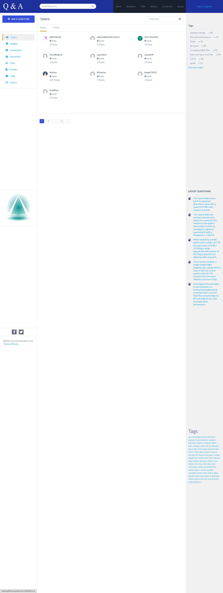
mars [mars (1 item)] (201, 464)
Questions (131, 6)
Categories (13, 50)
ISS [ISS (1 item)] (201, 461)
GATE (193, 58)
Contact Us (167, 6)
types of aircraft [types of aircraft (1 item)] (201, 479)
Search (11, 82)
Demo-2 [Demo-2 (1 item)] (191, 452)
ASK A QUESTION (18, 19)
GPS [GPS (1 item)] (196, 455)
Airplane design (198, 32)
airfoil (193, 63)
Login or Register (204, 6)
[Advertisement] (18, 139)
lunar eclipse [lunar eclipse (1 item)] (207, 461)
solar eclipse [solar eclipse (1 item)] (208, 473)
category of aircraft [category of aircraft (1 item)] (200, 446)
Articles (153, 6)
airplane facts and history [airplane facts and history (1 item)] (205, 437)
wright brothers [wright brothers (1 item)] (194, 482)
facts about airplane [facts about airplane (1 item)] (203, 452)
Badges (12, 43)
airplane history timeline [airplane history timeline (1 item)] (198, 440)
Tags (11, 76)
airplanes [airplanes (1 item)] (200, 443)
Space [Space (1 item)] (216, 473)
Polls (143, 6)
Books (180, 6)
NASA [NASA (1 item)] (200, 467)
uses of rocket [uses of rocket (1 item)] (213, 479)
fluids (193, 41)
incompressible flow (200, 50)
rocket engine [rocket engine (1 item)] (194, 470)
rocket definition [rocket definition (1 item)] (209, 467)
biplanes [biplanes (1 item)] (208, 443)
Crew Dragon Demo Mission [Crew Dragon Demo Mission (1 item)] (208, 449)
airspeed (194, 45)
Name (43, 27)
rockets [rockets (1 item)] (203, 470)
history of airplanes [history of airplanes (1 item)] (206, 455)
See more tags (195, 67)
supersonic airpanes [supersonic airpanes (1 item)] (203, 476)
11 (61, 121)
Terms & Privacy (11, 344)
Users (11, 37)
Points (56, 27)
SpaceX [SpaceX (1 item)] (191, 476)
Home (118, 6)
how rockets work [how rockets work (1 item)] (201, 458)
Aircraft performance (200, 37)
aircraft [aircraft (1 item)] (191, 437)
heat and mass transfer (201, 54)
